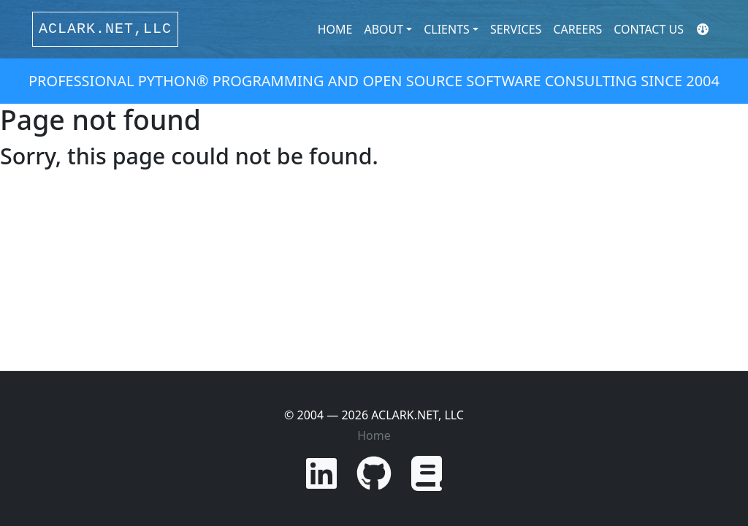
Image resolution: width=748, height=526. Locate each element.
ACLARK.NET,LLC (105, 28)
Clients (447, 29)
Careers (577, 29)
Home (335, 29)
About (383, 29)
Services (515, 29)
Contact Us (649, 29)
